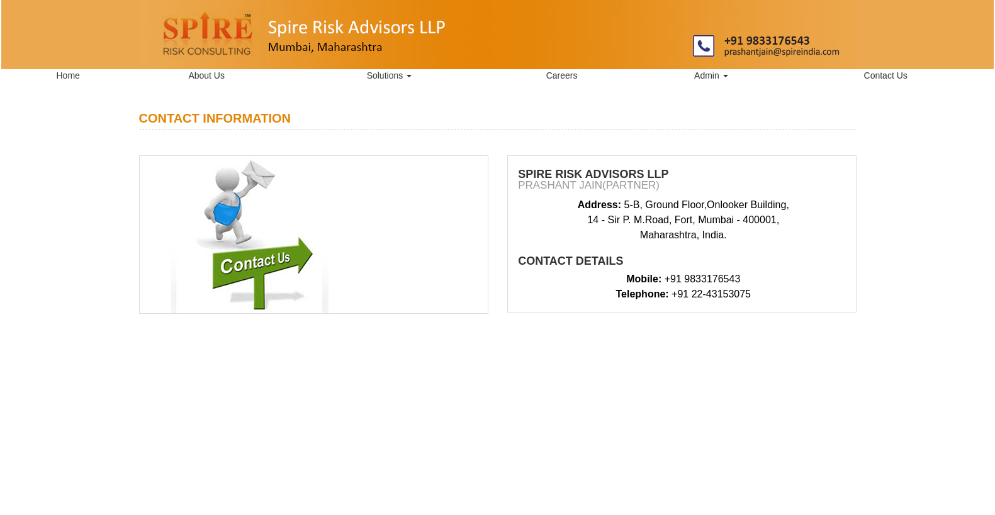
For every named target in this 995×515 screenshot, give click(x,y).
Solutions (389, 75)
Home (68, 75)
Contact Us (886, 75)
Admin (711, 75)
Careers (562, 75)
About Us (206, 75)
